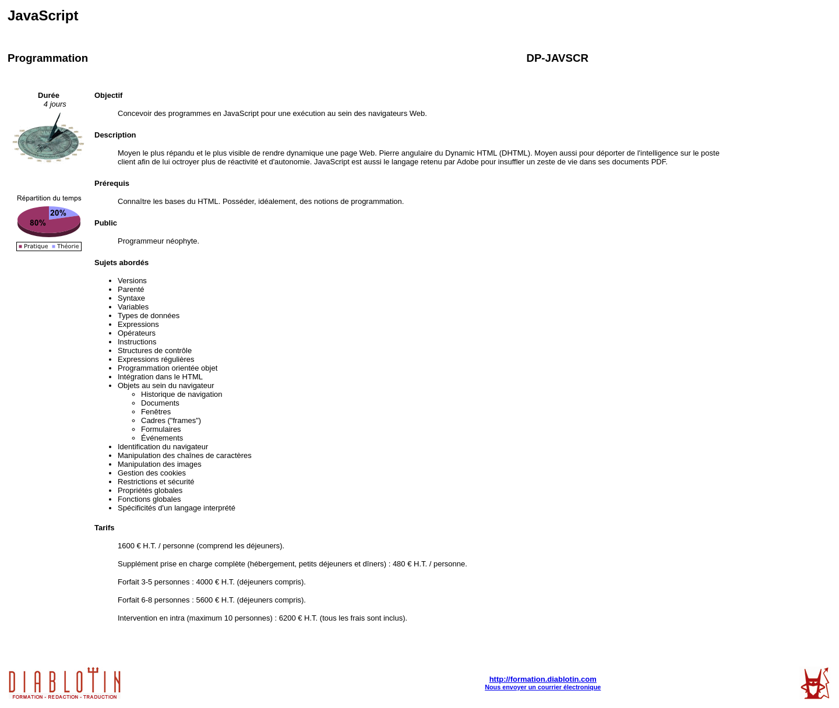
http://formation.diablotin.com (543, 679)
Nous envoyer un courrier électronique (543, 687)
